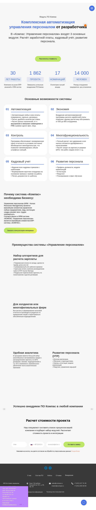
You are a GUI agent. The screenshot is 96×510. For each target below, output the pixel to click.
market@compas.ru (58, 486)
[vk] (50, 467)
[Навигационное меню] (92, 8)
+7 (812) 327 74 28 (80, 483)
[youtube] (45, 467)
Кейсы (49, 475)
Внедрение (69, 475)
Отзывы (58, 475)
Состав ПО (39, 475)
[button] (48, 59)
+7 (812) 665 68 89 (80, 486)
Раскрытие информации (35, 492)
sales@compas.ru (57, 483)
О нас (29, 475)
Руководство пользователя (55, 492)
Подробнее (75, 451)
